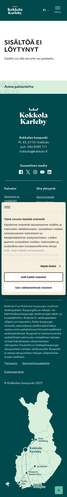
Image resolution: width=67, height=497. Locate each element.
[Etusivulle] (15, 10)
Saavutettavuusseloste (35, 363)
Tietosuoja (10, 363)
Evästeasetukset (14, 372)
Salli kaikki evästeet (33, 277)
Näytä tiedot (48, 266)
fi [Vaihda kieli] (46, 10)
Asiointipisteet (45, 197)
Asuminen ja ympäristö (11, 199)
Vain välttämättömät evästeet (33, 287)
